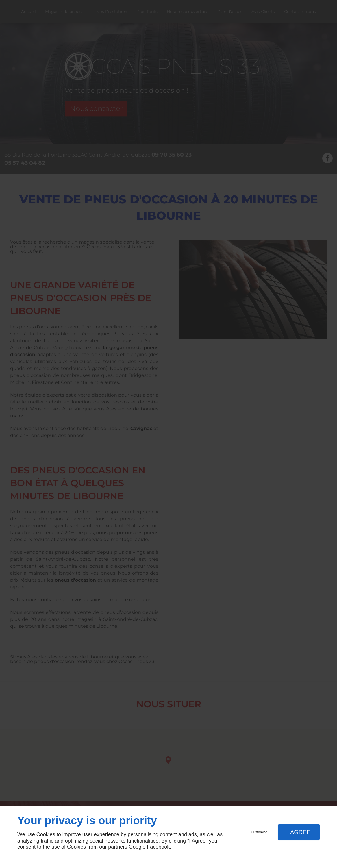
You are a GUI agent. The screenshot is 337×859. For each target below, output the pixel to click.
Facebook (158, 847)
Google (137, 847)
